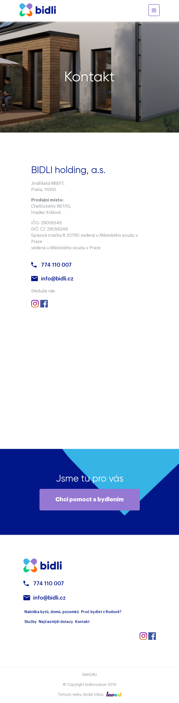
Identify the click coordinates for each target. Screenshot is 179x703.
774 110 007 (56, 265)
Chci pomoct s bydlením (89, 499)
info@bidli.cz (57, 278)
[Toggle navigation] (154, 10)
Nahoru (89, 675)
